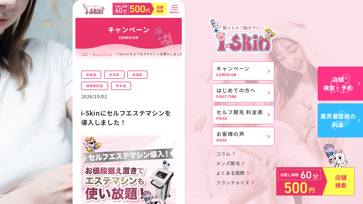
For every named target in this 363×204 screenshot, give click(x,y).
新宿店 (137, 74)
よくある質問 (230, 172)
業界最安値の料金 (340, 120)
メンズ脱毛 (228, 163)
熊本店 (121, 85)
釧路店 (91, 74)
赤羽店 (114, 74)
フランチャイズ (233, 182)
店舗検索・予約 (342, 83)
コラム (223, 153)
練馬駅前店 (94, 85)
